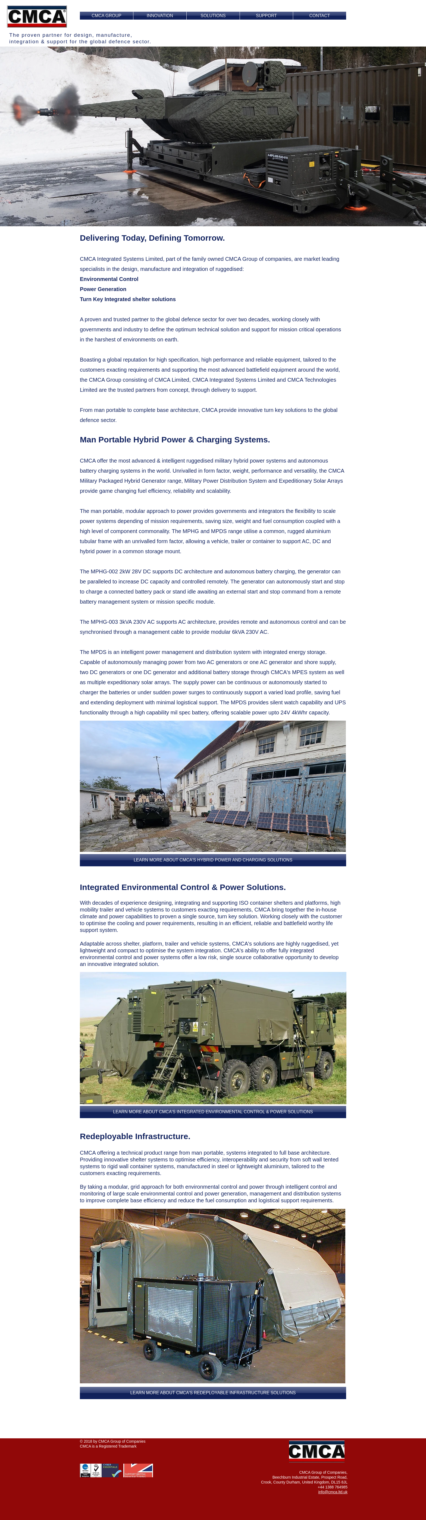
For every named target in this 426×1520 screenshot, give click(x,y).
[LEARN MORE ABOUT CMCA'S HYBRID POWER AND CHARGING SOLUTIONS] (213, 860)
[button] (213, 1112)
